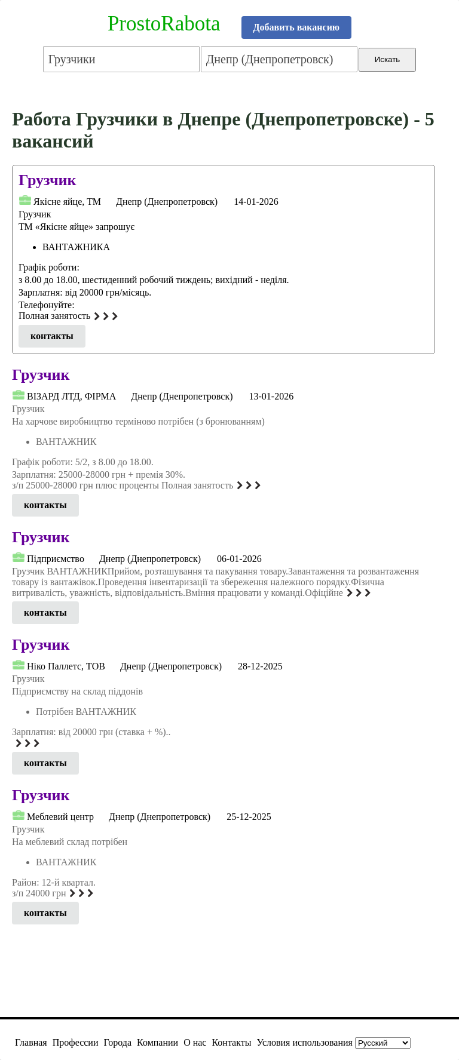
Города (117, 1042)
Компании (157, 1042)
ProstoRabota (164, 23)
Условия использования (305, 1042)
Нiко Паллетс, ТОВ (66, 666)
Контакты (231, 1042)
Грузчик (47, 180)
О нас (194, 1042)
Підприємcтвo (55, 559)
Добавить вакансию (296, 27)
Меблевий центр (60, 817)
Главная (31, 1042)
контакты (52, 336)
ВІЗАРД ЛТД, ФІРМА (71, 396)
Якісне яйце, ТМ (67, 201)
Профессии (76, 1042)
